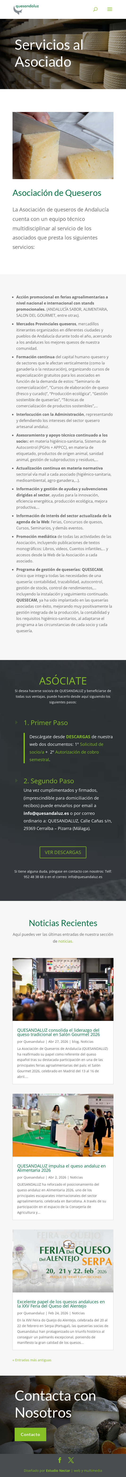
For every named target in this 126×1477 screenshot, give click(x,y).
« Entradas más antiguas (32, 1360)
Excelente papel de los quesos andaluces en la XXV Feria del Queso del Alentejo (61, 1304)
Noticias (87, 1041)
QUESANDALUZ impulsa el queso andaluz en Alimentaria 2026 (61, 1168)
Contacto (30, 1443)
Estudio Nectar (57, 1470)
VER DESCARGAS (63, 852)
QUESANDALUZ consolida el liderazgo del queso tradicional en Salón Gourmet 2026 (58, 1032)
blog (75, 1041)
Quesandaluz (34, 1041)
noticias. (65, 941)
